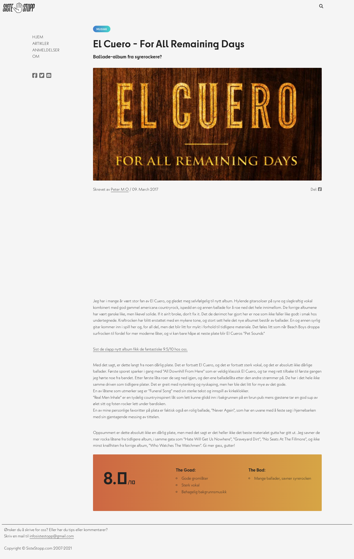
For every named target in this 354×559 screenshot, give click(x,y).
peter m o (120, 189)
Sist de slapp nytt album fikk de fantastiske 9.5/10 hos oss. (140, 349)
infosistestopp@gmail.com (52, 535)
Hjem (37, 36)
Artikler (40, 43)
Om (35, 56)
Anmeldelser (45, 50)
